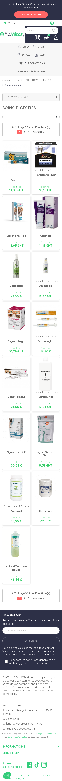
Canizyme (45, 511)
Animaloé (45, 285)
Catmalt (45, 235)
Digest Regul (16, 341)
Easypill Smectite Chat (45, 454)
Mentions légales (16, 778)
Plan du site (44, 775)
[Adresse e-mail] (31, 630)
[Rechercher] (42, 30)
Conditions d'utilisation (17, 737)
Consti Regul (16, 396)
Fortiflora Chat (45, 175)
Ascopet (16, 511)
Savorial (16, 180)
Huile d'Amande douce (16, 568)
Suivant (39, 132)
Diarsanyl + (45, 341)
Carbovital (45, 396)
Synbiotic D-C (16, 452)
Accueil (6, 79)
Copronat (16, 285)
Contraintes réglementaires (17, 775)
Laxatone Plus (16, 235)
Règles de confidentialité (48, 733)
